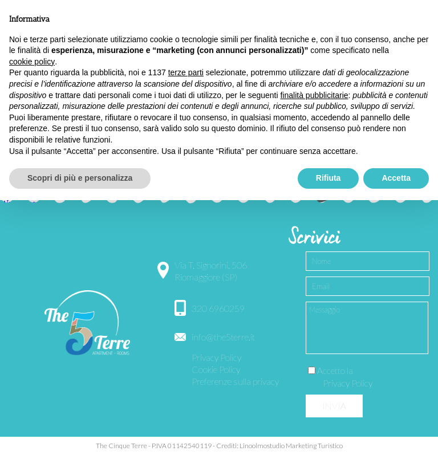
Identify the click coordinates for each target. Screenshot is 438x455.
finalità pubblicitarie (314, 95)
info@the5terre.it (223, 336)
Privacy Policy (216, 357)
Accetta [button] (396, 177)
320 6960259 (218, 308)
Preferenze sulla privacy (235, 381)
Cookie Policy (216, 369)
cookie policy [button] (32, 61)
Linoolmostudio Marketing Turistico (291, 445)
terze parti (186, 72)
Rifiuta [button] (328, 177)
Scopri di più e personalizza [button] (79, 177)
